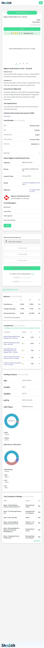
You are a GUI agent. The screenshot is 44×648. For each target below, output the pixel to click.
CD (5, 486)
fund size (6, 144)
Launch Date (8, 176)
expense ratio (8, 135)
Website (7, 190)
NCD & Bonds (9, 469)
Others (7, 438)
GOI (6, 475)
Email (6, 183)
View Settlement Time (10, 289)
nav (5, 130)
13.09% (7, 387)
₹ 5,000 (16, 277)
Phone (6, 169)
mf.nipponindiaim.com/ (34, 190)
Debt (22, 29)
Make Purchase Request (22, 268)
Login (32, 274)
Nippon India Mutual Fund (20, 196)
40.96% (7, 394)
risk (5, 125)
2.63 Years (8, 407)
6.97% (6, 400)
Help (7, 225)
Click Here (7, 116)
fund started (8, 139)
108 (5, 380)
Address (7, 163)
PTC (6, 480)
